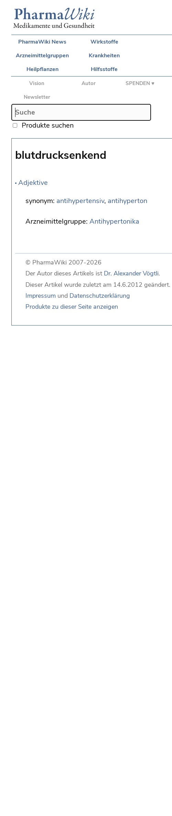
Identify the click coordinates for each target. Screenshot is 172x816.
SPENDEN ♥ (140, 83)
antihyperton (127, 200)
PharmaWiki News (42, 42)
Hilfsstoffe (104, 69)
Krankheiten (104, 55)
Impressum (40, 296)
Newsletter (37, 97)
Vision (36, 83)
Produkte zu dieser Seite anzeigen (71, 307)
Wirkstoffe (104, 42)
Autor (89, 83)
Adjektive (33, 182)
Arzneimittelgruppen (42, 55)
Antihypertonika (114, 221)
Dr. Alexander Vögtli (131, 273)
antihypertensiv (80, 200)
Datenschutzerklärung (99, 296)
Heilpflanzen (42, 69)
